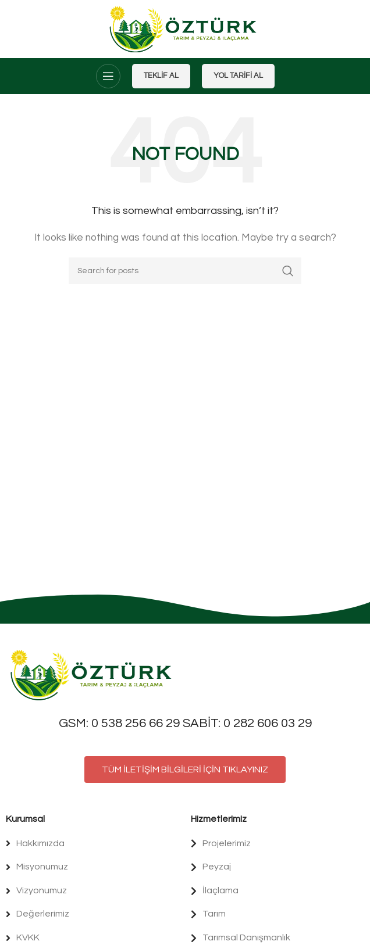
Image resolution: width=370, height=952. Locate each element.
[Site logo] (185, 28)
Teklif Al (161, 75)
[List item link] (92, 843)
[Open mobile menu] (108, 76)
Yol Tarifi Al (238, 75)
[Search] (185, 270)
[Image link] (93, 674)
